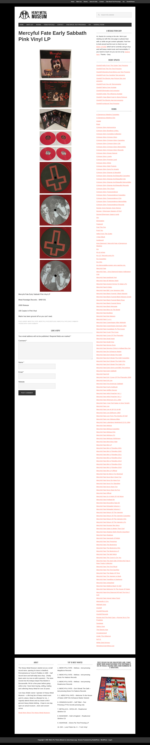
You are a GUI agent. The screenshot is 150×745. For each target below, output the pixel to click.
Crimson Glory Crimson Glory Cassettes (110, 142)
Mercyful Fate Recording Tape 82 (108, 505)
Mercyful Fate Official (103, 495)
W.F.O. (98, 641)
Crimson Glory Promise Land (106, 162)
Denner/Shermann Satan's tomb (107, 216)
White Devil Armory (103, 645)
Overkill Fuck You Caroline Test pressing (110, 77)
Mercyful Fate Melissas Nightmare (108, 441)
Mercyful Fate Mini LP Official (106, 473)
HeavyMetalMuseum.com (32, 16)
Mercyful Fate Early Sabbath (67, 323)
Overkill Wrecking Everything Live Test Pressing (113, 74)
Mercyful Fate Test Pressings (106, 544)
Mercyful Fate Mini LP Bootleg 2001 (109, 450)
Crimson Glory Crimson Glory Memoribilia (111, 149)
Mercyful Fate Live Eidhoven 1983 (108, 415)
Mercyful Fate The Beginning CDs (108, 550)
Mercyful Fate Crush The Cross (107, 334)
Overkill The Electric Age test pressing (109, 102)
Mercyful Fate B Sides (104, 289)
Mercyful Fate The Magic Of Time (108, 575)
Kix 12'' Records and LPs (105, 258)
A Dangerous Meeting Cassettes (107, 117)
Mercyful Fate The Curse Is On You (108, 560)
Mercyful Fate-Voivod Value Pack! (108, 600)
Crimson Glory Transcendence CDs (108, 200)
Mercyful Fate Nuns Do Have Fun (108, 482)
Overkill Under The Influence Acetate (109, 96)
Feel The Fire (101, 229)
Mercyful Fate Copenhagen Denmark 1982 (111, 328)
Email (21, 374)
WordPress (104, 742)
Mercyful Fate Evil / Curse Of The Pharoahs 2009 (113, 379)
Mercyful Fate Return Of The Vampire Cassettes (113, 518)
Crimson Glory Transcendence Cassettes (110, 197)
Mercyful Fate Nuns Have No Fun (108, 492)
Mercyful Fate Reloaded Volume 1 (108, 508)
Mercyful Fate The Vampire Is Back (108, 578)
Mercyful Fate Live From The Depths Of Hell (111, 418)
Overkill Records (102, 613)
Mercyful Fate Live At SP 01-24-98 (108, 412)
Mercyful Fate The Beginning (106, 547)
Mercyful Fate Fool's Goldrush (107, 389)
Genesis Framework (84, 742)
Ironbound (100, 242)
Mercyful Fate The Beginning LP (107, 553)
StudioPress (96, 742)
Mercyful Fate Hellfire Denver (106, 392)
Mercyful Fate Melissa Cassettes (107, 431)
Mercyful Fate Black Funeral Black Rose (110, 302)
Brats (98, 126)
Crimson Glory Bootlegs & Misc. (107, 133)
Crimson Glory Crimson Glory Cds (108, 146)
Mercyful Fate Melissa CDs (105, 434)
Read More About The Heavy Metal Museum (34, 715)
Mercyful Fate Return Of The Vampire (109, 515)
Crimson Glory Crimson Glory (106, 139)
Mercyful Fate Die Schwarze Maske (108, 354)
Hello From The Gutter (104, 236)
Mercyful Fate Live (102, 408)
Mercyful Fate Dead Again (105, 341)
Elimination (100, 223)
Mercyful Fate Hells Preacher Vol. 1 (108, 396)
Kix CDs (99, 264)
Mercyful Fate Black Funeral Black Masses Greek (113, 299)
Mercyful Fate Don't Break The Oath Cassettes (112, 360)
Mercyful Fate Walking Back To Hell (108, 588)
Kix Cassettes (101, 261)
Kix (97, 251)
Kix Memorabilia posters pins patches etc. (111, 267)
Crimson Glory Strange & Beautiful (108, 175)
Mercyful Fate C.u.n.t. (104, 321)
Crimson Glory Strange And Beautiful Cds (111, 181)
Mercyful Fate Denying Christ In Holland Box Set (113, 350)
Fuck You (99, 232)
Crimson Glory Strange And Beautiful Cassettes (113, 178)
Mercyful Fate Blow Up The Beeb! (108, 312)
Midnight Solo (101, 607)
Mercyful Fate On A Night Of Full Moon (110, 499)
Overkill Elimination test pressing (107, 93)
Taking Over (100, 629)
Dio (97, 220)
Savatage (99, 625)
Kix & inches (100, 254)
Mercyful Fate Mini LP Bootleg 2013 (109, 463)
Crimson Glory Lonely (104, 159)
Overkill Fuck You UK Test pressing (108, 86)
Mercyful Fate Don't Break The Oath (109, 357)
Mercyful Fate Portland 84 (105, 502)
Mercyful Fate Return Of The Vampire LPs (111, 524)
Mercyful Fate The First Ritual (106, 569)
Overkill (99, 610)
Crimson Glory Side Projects (106, 168)
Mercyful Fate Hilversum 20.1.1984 (108, 402)
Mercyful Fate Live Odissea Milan (108, 421)
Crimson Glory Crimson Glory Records (110, 152)
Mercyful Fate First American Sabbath (109, 386)
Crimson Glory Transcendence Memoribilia (111, 204)
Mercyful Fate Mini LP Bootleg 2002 (109, 453)
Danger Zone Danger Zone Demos (108, 210)
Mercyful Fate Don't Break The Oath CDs (110, 363)
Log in (110, 742)
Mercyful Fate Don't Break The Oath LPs (110, 366)
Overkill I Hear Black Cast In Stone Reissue (111, 99)
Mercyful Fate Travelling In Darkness (109, 582)
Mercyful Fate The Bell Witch (106, 556)
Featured (99, 226)
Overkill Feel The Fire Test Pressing (109, 71)
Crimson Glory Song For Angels (107, 171)
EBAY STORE (101, 49)
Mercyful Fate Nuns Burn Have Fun (108, 479)
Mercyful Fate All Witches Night (107, 283)
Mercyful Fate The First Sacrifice (107, 572)
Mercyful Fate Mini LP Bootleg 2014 (109, 466)
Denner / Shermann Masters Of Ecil (109, 213)
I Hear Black (100, 239)
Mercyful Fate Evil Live (104, 383)
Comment (22, 343)
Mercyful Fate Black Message (106, 308)
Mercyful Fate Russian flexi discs (107, 527)
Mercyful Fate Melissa (104, 428)
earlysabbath (33, 326)
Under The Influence (103, 638)
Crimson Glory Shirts (103, 165)
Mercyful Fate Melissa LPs (105, 437)
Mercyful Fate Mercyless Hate (106, 444)
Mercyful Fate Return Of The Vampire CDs (111, 521)
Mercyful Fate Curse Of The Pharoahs (109, 338)
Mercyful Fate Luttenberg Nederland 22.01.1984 (113, 424)
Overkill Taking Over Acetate (106, 90)
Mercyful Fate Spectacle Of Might (108, 540)
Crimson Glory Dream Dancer (106, 155)
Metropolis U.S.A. (102, 603)
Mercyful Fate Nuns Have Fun (106, 489)
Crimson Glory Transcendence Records (110, 207)
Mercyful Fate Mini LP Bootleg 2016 (109, 469)
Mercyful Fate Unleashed (105, 585)
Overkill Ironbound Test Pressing (107, 106)
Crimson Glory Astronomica (106, 129)
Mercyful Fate (33, 323)
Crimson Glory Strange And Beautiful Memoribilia (113, 184)
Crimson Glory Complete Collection (108, 136)
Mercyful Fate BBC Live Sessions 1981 (110, 292)
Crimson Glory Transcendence (107, 194)
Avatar (98, 123)
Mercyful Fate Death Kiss (105, 344)
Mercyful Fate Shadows (104, 537)
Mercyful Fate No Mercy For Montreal (109, 476)
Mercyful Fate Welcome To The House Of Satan (113, 591)
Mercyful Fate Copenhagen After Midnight (111, 325)
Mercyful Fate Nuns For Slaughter (108, 486)
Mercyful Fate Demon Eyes (106, 347)
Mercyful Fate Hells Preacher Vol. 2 (108, 399)
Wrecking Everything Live (105, 648)
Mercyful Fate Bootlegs (47, 323)
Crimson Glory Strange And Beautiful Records (112, 187)
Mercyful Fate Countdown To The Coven (110, 331)
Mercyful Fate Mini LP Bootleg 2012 (109, 460)
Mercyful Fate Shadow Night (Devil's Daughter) (112, 534)
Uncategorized (101, 635)
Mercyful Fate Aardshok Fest (106, 280)
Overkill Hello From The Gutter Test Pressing (112, 68)
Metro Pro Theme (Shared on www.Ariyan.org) (63, 742)
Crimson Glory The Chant (105, 191)
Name (21, 364)
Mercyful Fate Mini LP (104, 447)
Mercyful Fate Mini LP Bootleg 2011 (109, 457)
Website (21, 384)
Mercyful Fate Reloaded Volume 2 (108, 511)
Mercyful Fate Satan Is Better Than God (110, 531)
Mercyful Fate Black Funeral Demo (108, 305)
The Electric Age (102, 632)
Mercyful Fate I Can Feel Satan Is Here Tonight (112, 405)
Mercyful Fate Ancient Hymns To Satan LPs (111, 286)
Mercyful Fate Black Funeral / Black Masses (111, 296)
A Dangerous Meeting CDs (105, 120)
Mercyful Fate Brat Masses (105, 318)
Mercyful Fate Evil (102, 376)
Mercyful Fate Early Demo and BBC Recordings (113, 370)
